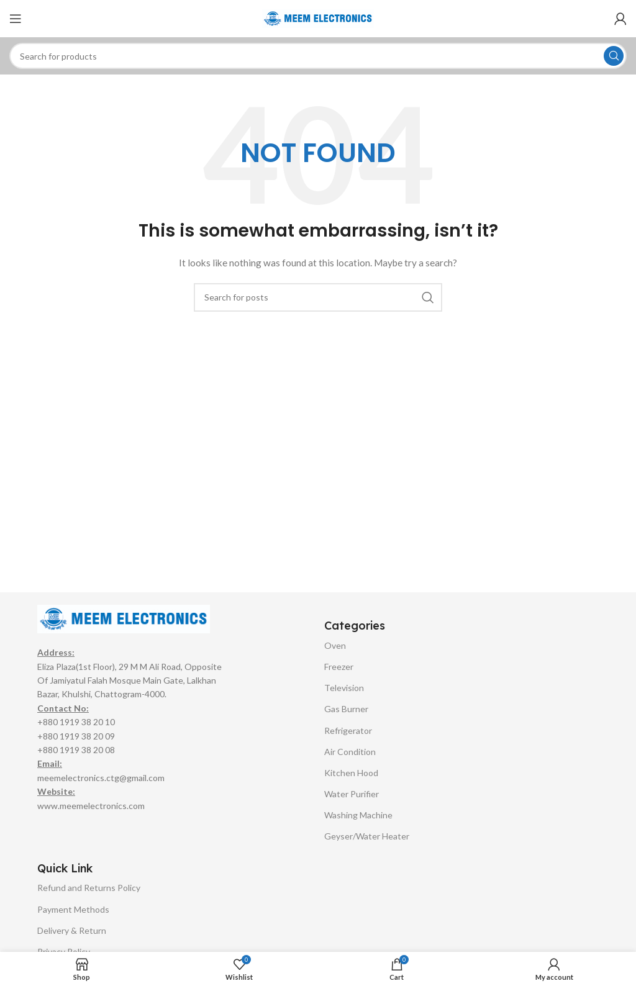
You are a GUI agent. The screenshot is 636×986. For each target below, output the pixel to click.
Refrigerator (348, 730)
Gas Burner (346, 708)
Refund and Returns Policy (88, 887)
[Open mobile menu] (15, 18)
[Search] (318, 56)
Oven (335, 645)
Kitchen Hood (351, 772)
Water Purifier (351, 794)
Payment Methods (73, 909)
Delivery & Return (71, 930)
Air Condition (350, 751)
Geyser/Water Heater (366, 836)
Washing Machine (358, 815)
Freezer (338, 666)
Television (344, 687)
